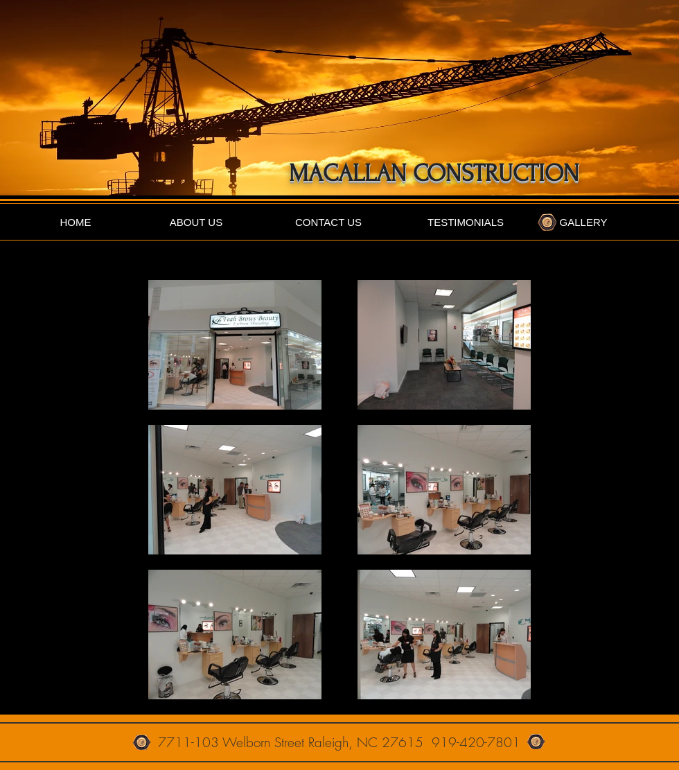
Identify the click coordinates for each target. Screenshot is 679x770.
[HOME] (75, 222)
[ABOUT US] (196, 222)
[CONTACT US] (328, 222)
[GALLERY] (583, 222)
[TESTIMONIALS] (466, 222)
